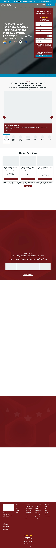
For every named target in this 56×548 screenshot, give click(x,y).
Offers (46, 510)
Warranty (17, 508)
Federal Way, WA (38, 510)
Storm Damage (28, 512)
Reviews (46, 512)
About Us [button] (53, 7)
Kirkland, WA (37, 512)
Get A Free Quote (50, 4)
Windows (27, 518)
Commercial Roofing (29, 508)
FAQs (17, 512)
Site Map (30, 543)
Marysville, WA (37, 514)
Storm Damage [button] (20, 7)
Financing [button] (37, 7)
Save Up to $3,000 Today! (11, 179)
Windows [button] (29, 7)
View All (36, 518)
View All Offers (28, 186)
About (46, 506)
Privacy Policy (41, 53)
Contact (17, 506)
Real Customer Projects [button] (45, 7)
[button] (4, 117)
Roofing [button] (14, 7)
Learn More (8, 130)
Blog (46, 508)
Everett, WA (37, 508)
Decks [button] (33, 7)
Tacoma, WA (37, 516)
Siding (27, 516)
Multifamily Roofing (29, 510)
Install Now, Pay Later (28, 179)
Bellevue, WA (37, 506)
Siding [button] (25, 7)
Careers (46, 514)
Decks (27, 520)
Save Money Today (45, 179)
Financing (17, 510)
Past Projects (47, 516)
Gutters (27, 514)
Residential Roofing (29, 506)
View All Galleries (28, 274)
